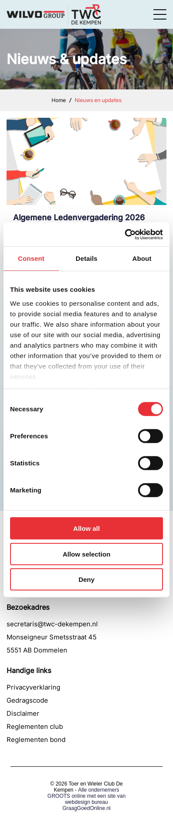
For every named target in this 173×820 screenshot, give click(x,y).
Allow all (86, 528)
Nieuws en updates (98, 100)
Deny (87, 579)
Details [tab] (86, 258)
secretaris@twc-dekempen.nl (52, 624)
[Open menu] (159, 14)
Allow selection (86, 554)
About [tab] (142, 258)
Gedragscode (27, 700)
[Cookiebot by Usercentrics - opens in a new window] (124, 234)
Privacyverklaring (33, 687)
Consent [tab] (31, 258)
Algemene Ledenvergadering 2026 (79, 217)
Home (59, 100)
